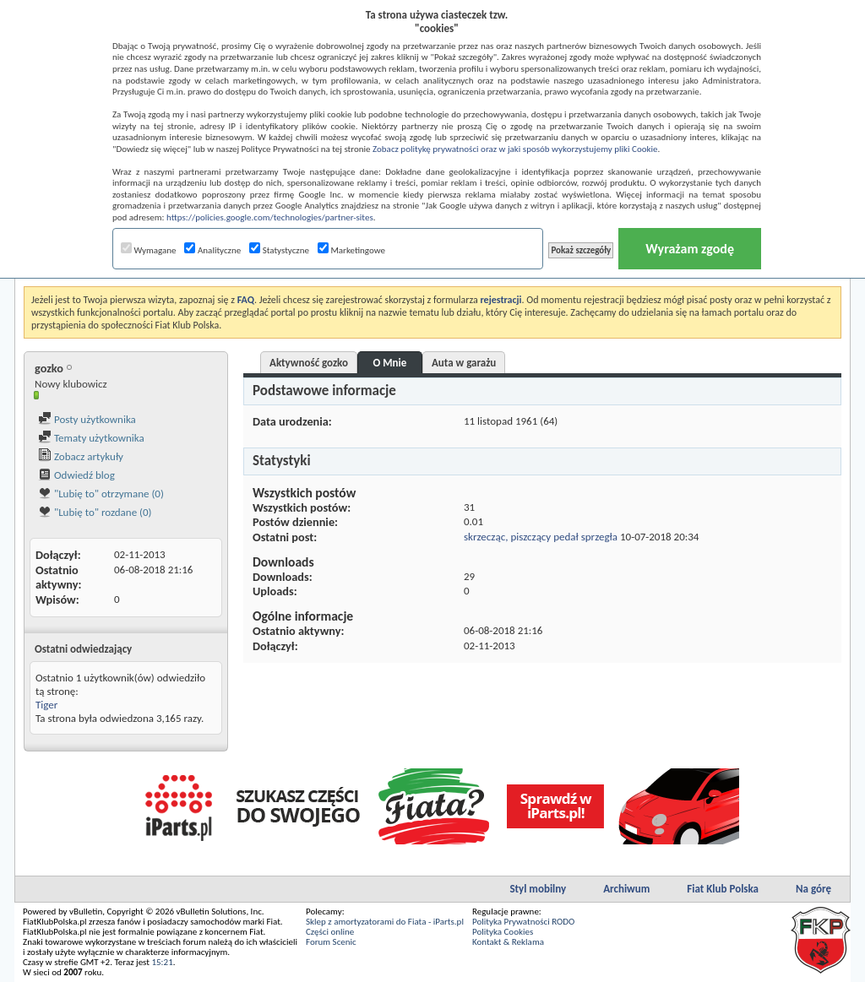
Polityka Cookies (502, 931)
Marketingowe (351, 250)
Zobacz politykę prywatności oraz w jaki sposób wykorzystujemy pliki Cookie (515, 149)
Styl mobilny (537, 888)
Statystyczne (279, 250)
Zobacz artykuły (80, 456)
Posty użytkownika (87, 419)
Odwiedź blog (76, 475)
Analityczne (212, 250)
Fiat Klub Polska (723, 888)
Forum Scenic (331, 941)
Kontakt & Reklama (508, 941)
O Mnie (390, 362)
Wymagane (149, 250)
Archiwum (626, 888)
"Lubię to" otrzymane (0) (101, 493)
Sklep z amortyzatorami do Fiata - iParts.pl (385, 921)
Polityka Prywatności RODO (523, 921)
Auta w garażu (464, 362)
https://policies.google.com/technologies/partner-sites (269, 217)
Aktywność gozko (308, 362)
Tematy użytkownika (91, 437)
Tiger (46, 704)
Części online (330, 931)
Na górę (813, 888)
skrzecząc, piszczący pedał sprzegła (540, 536)
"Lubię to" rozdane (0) (95, 512)
